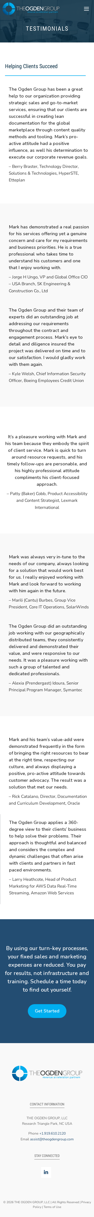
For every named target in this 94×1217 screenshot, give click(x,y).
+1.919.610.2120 (52, 1133)
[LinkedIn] (46, 1172)
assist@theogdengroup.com (52, 1139)
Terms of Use (52, 1207)
